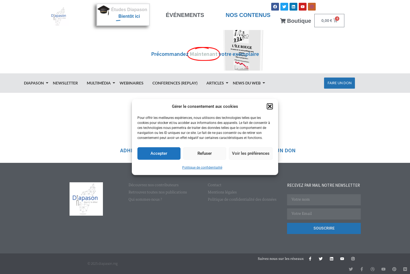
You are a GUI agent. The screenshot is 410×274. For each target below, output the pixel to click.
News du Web (247, 83)
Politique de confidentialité (202, 167)
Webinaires (132, 83)
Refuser (204, 153)
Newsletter (65, 83)
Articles (216, 83)
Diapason (35, 83)
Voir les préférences (251, 153)
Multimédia (99, 83)
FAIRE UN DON (278, 150)
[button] (270, 106)
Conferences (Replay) (174, 83)
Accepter (158, 153)
